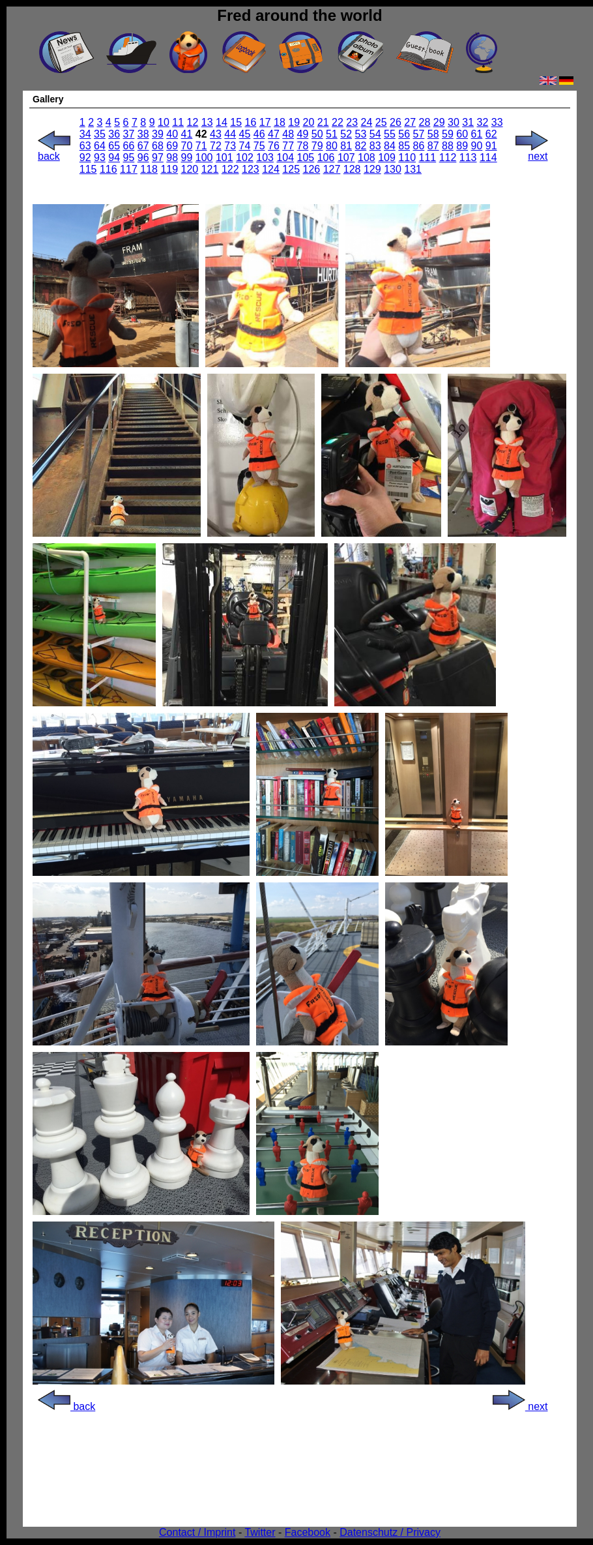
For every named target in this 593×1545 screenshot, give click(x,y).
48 (288, 134)
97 (158, 157)
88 (448, 145)
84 (390, 145)
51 (332, 134)
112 (448, 157)
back (54, 152)
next (531, 152)
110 (407, 157)
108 (366, 157)
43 (216, 134)
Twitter (259, 1532)
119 (169, 169)
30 (453, 122)
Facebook (307, 1532)
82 (361, 145)
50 (317, 134)
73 (230, 145)
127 (332, 169)
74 (245, 145)
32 (483, 122)
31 (468, 122)
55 (390, 134)
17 (265, 122)
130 (392, 169)
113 (468, 157)
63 (85, 145)
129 (372, 169)
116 (108, 169)
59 (448, 134)
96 (143, 157)
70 (187, 145)
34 (85, 134)
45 (245, 134)
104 (285, 157)
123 (250, 169)
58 (433, 134)
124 (271, 169)
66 (129, 145)
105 (306, 157)
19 (294, 122)
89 (462, 145)
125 (291, 169)
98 (172, 157)
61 (477, 134)
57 (419, 134)
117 (128, 169)
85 (404, 145)
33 (497, 122)
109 (387, 157)
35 (100, 134)
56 (404, 134)
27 (410, 122)
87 (433, 145)
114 (488, 157)
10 (163, 122)
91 (491, 145)
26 (395, 122)
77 (288, 145)
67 (143, 145)
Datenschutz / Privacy (390, 1532)
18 (279, 122)
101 (224, 157)
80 (332, 145)
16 (251, 122)
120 (190, 169)
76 (274, 145)
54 (375, 134)
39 (158, 134)
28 (425, 122)
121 (210, 169)
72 (216, 145)
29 (439, 122)
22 (337, 122)
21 (323, 122)
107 (346, 157)
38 (143, 134)
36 (114, 134)
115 (88, 169)
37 (129, 134)
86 (419, 145)
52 (346, 134)
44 (230, 134)
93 (100, 157)
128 (352, 169)
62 (491, 134)
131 (413, 169)
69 (172, 145)
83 (375, 145)
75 (259, 145)
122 (230, 169)
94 (114, 157)
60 (462, 134)
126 (312, 169)
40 (172, 134)
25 (381, 122)
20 (309, 122)
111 (428, 157)
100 (204, 157)
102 (244, 157)
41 (187, 134)
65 (114, 145)
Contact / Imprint (197, 1532)
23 (352, 122)
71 (201, 145)
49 (303, 134)
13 (207, 122)
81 (346, 145)
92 (85, 157)
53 (361, 134)
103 (265, 157)
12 (193, 122)
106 (326, 157)
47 (274, 134)
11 (178, 122)
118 (149, 169)
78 (303, 145)
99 (187, 157)
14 (221, 122)
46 (259, 134)
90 (477, 145)
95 (129, 157)
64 (100, 145)
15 (236, 122)
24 (367, 122)
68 (158, 145)
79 (317, 145)
